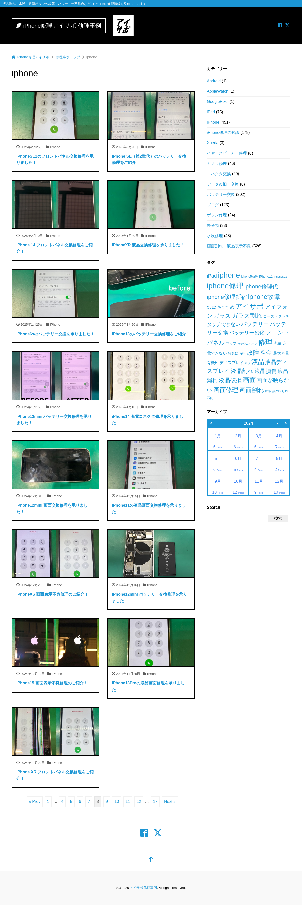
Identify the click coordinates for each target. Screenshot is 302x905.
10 (116, 801)
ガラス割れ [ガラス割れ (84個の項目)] (247, 315)
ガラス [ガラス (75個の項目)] (222, 316)
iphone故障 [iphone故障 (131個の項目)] (264, 296)
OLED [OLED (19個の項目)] (211, 307)
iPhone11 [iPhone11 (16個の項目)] (266, 276)
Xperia (212, 143)
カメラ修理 (217, 163)
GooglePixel (217, 101)
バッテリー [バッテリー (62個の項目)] (255, 324)
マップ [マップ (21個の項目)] (231, 343)
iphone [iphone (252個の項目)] (229, 275)
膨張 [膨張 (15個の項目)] (268, 391)
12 (139, 801)
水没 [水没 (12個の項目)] (247, 363)
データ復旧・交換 (223, 184)
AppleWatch (217, 91)
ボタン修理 (217, 215)
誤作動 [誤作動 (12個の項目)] (276, 391)
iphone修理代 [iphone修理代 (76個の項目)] (261, 286)
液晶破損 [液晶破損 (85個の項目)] (230, 380)
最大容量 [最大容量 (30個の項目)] (281, 353)
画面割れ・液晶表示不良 (229, 246)
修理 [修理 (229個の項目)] (265, 342)
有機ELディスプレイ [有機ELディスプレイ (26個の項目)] (225, 362)
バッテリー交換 (221, 194)
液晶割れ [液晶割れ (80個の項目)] (242, 371)
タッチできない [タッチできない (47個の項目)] (223, 324)
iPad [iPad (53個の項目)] (212, 276)
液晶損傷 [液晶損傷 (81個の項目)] (266, 371)
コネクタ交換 (219, 174)
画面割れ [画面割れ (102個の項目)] (252, 390)
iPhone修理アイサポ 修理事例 (63, 25)
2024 (248, 423)
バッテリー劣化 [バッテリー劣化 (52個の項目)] (246, 332)
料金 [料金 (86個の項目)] (266, 352)
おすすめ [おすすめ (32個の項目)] (225, 307)
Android (214, 81)
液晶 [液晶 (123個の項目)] (257, 361)
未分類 (213, 225)
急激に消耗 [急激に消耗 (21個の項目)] (236, 353)
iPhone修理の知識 (223, 132)
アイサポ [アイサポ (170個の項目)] (249, 306)
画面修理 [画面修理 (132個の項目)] (225, 389)
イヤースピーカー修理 (227, 153)
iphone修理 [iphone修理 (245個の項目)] (225, 286)
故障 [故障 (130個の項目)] (253, 352)
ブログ (213, 205)
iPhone (213, 122)
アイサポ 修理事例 (143, 888)
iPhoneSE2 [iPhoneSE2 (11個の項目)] (280, 276)
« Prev (34, 801)
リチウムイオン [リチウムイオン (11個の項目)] (247, 343)
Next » (170, 801)
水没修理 (215, 236)
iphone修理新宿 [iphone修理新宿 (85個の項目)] (227, 297)
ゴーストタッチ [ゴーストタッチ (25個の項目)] (276, 316)
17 (155, 801)
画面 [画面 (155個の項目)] (249, 380)
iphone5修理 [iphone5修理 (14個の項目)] (249, 276)
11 (128, 801)
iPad (211, 112)
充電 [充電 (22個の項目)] (277, 343)
